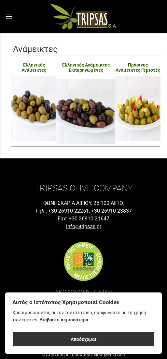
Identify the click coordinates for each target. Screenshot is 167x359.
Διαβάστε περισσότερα (63, 320)
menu (9, 16)
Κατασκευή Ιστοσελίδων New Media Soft (83, 354)
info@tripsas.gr (83, 226)
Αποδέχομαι (83, 339)
